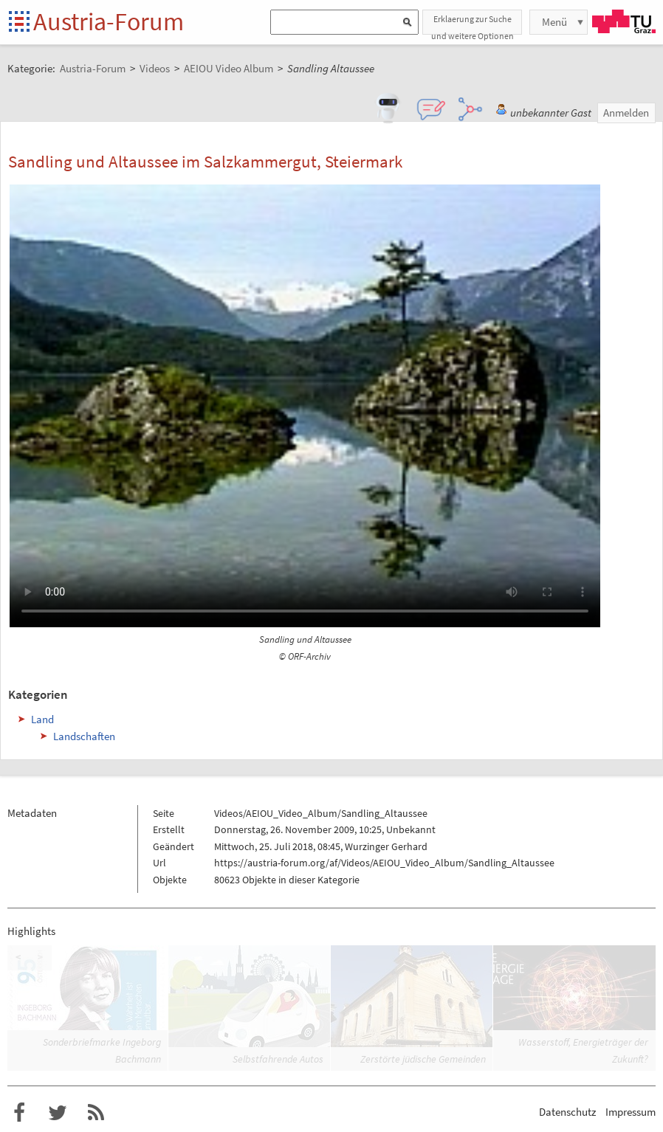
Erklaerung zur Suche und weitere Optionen (472, 24)
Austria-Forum (108, 21)
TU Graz (624, 21)
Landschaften (84, 736)
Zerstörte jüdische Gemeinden (423, 1059)
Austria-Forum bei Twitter (57, 1113)
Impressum (630, 1112)
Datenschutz (567, 1112)
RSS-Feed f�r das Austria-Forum (96, 1113)
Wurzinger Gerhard (386, 846)
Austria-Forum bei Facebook (19, 1113)
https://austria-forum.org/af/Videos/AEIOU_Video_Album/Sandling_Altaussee (384, 862)
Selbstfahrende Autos (278, 1059)
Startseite (20, 22)
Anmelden (626, 113)
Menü (554, 22)
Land (42, 719)
